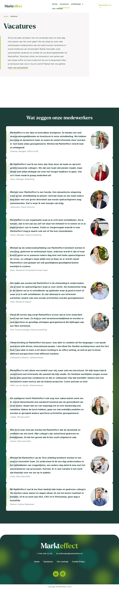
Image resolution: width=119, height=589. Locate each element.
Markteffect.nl (104, 6)
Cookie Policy (78, 561)
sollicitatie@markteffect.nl (69, 553)
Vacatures (64, 4)
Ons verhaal (57, 8)
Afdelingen (76, 4)
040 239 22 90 (44, 553)
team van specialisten (18, 67)
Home (54, 4)
